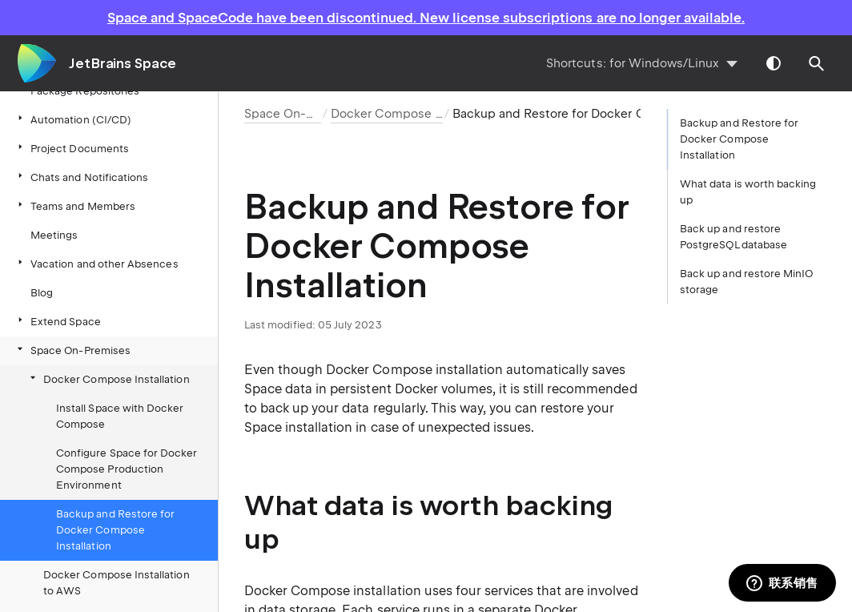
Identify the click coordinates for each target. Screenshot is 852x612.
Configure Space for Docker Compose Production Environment (127, 469)
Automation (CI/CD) (72, 119)
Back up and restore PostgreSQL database (733, 237)
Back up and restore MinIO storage (746, 282)
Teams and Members (74, 205)
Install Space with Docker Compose (119, 416)
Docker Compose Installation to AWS (116, 583)
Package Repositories (76, 90)
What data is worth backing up (748, 192)
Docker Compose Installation (108, 378)
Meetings (54, 235)
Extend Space (57, 321)
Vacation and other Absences (96, 263)
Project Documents (71, 148)
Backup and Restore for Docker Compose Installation (115, 530)
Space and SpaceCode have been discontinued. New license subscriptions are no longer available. (426, 18)
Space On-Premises (72, 349)
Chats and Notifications (81, 176)
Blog (41, 293)
